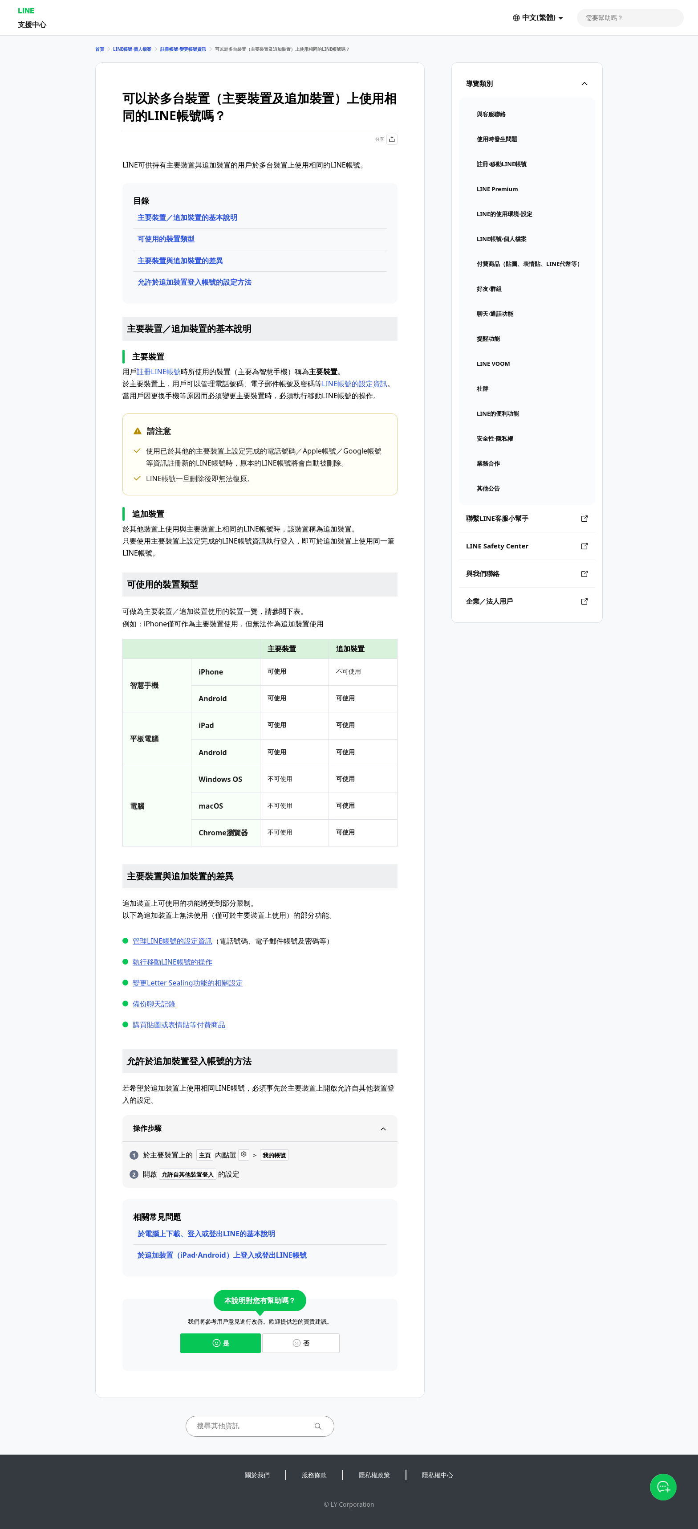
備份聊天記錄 (154, 1004)
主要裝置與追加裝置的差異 (180, 261)
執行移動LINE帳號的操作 (172, 962)
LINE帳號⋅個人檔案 (132, 49)
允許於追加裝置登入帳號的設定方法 (195, 282)
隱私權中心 (437, 1475)
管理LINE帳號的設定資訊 (172, 941)
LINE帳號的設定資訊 (354, 383)
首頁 (99, 49)
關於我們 (257, 1475)
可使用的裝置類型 (166, 239)
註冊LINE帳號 (159, 371)
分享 (386, 139)
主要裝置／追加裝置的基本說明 (187, 217)
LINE (26, 10)
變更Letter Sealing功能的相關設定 (188, 983)
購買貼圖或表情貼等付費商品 (179, 1025)
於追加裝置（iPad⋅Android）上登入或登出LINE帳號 (222, 1255)
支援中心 (32, 24)
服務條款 (314, 1475)
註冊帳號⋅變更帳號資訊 (183, 49)
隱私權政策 (374, 1475)
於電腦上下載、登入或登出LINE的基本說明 (206, 1234)
